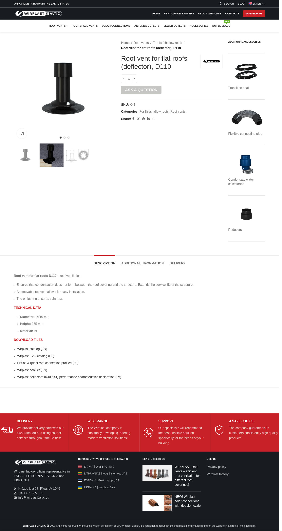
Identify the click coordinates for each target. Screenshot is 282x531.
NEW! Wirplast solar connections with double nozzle (188, 501)
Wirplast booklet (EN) (32, 370)
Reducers (235, 229)
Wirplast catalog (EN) (32, 349)
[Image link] (35, 462)
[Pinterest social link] (143, 119)
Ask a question (141, 90)
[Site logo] (38, 13)
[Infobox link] (33, 430)
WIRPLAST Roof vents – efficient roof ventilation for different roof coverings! (187, 475)
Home (125, 42)
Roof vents (141, 42)
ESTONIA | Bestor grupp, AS (101, 480)
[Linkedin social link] (148, 119)
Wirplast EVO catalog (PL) (35, 356)
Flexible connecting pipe (245, 133)
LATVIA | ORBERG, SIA (99, 466)
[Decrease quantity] (123, 79)
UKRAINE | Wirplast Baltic (100, 487)
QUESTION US (254, 13)
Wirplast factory (218, 474)
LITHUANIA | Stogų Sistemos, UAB (105, 473)
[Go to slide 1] (61, 138)
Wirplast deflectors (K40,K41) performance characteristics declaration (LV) (69, 377)
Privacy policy (216, 467)
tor (242, 184)
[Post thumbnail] (157, 477)
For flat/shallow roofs (167, 42)
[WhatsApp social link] (153, 119)
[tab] (104, 261)
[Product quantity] (129, 79)
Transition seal (238, 88)
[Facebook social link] (133, 119)
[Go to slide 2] (65, 138)
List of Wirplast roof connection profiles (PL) (47, 363)
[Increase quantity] (134, 79)
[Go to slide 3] (68, 138)
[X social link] (138, 119)
